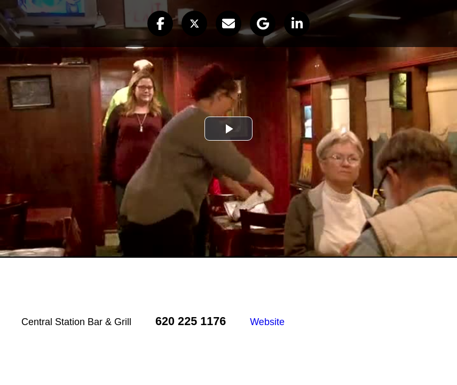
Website (267, 322)
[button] (160, 23)
